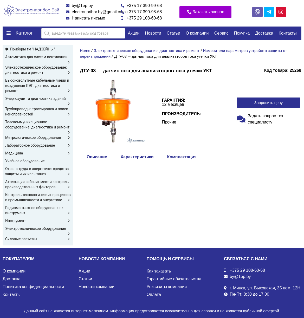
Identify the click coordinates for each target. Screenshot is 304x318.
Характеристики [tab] (137, 157)
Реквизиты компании (167, 286)
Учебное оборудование (25, 161)
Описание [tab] (97, 157)
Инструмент (38, 220)
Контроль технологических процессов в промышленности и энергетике (38, 198)
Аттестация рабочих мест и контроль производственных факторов (38, 185)
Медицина (38, 153)
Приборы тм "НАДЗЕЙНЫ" (32, 49)
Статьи (173, 33)
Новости (153, 33)
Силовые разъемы (38, 239)
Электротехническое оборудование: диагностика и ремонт (38, 70)
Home (85, 50)
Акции (134, 33)
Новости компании (96, 286)
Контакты (288, 33)
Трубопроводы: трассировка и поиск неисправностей (38, 112)
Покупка (242, 33)
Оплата (154, 294)
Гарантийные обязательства (174, 279)
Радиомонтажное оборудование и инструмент (38, 211)
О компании (197, 33)
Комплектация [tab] (182, 157)
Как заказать (159, 271)
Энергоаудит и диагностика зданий (38, 98)
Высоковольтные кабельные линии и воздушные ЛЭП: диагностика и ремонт (38, 85)
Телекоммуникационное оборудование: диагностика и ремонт (38, 125)
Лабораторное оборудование (38, 145)
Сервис (221, 33)
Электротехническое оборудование (38, 228)
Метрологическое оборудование (38, 137)
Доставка (264, 33)
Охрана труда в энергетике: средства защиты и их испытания (38, 172)
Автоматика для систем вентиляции (38, 57)
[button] (205, 12)
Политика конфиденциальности (33, 286)
